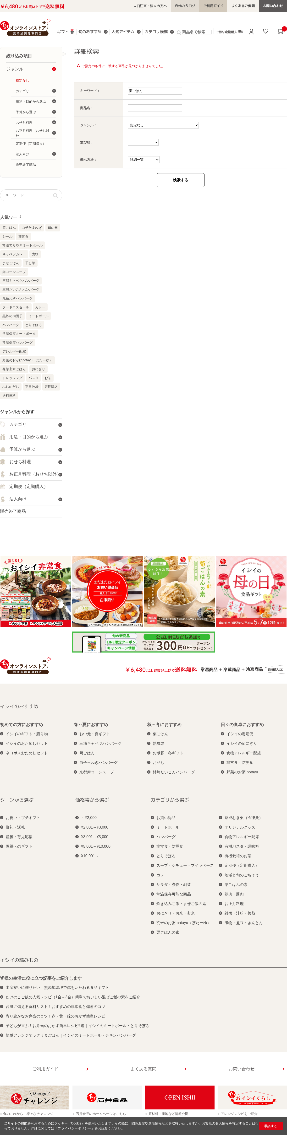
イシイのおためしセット (27, 743)
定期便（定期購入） (242, 865)
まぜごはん (10, 263)
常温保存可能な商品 (173, 894)
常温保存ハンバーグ (17, 342)
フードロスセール (15, 307)
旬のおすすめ (89, 32)
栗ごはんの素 (167, 932)
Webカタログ (185, 6)
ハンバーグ (10, 325)
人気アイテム (122, 32)
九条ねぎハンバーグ (17, 298)
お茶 (47, 378)
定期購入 (51, 387)
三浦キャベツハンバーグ (20, 281)
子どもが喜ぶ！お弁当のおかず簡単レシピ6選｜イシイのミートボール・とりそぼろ (77, 1026)
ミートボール (38, 316)
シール (7, 236)
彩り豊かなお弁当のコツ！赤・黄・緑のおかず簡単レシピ (55, 1016)
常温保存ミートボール (19, 334)
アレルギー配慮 (14, 351)
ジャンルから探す (17, 411)
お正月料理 (234, 904)
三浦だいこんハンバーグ (20, 289)
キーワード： (90, 91)
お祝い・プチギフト (23, 818)
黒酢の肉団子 (12, 316)
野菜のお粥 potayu (242, 772)
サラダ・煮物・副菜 (173, 885)
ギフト (65, 31)
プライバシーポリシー (74, 1128)
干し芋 (30, 263)
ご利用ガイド (213, 6)
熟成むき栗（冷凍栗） (244, 818)
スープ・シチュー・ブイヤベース (185, 865)
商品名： (87, 108)
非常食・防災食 (239, 762)
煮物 (35, 254)
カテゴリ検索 (155, 32)
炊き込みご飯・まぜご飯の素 (181, 904)
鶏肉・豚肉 (234, 894)
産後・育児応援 (19, 837)
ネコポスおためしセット (27, 753)
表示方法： (88, 159)
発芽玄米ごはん (14, 369)
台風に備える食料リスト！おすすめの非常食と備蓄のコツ (55, 1007)
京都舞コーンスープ (96, 772)
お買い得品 (166, 818)
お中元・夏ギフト (94, 734)
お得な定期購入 (229, 31)
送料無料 (9, 395)
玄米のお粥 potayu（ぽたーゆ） (183, 923)
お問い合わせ (273, 6)
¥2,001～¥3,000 (94, 827)
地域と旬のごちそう (242, 875)
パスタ (33, 378)
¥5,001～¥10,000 (95, 846)
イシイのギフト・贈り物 (27, 734)
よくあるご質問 (243, 6)
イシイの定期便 (239, 734)
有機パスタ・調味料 (242, 846)
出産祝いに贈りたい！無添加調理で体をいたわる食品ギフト (57, 987)
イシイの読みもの (19, 960)
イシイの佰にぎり (241, 743)
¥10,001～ (90, 856)
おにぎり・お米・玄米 (175, 913)
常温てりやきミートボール (22, 245)
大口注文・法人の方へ (150, 6)
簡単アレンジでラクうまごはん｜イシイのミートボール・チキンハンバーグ (71, 1035)
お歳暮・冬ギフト (168, 753)
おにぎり (38, 369)
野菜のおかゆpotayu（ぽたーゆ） (27, 360)
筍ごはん (9, 228)
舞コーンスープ (14, 272)
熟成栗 (158, 743)
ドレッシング (12, 378)
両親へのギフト (19, 846)
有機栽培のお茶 (238, 856)
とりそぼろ (33, 325)
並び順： (87, 142)
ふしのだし (10, 387)
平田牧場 (32, 387)
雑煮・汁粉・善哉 (240, 913)
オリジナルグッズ (240, 827)
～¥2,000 (89, 818)
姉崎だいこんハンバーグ (174, 772)
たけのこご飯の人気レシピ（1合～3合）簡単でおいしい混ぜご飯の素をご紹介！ (75, 997)
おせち (158, 762)
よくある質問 (143, 1068)
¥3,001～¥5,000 (94, 837)
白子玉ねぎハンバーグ (98, 762)
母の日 (53, 228)
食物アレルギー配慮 (243, 753)
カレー (40, 307)
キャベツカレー (14, 254)
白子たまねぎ (32, 228)
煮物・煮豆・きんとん (244, 923)
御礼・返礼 (15, 827)
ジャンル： (88, 125)
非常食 (23, 236)
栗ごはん (160, 734)
